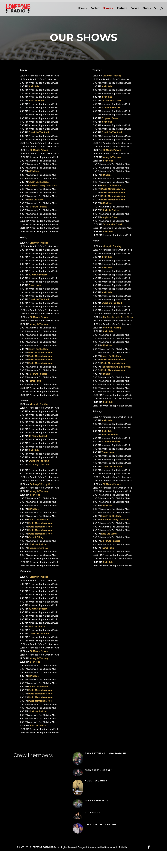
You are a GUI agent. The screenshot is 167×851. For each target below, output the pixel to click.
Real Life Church (37, 626)
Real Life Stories (37, 100)
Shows (107, 8)
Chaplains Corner (110, 118)
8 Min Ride (34, 86)
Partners (122, 8)
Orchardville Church (111, 100)
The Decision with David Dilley (118, 317)
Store (146, 8)
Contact (95, 8)
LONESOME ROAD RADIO (44, 847)
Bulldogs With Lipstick (41, 484)
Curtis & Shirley (35, 537)
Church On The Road (39, 132)
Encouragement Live (39, 464)
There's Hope (35, 285)
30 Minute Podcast (38, 436)
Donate (135, 8)
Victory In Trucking (39, 243)
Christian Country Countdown (42, 185)
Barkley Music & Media (115, 847)
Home (81, 8)
